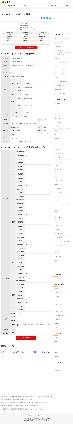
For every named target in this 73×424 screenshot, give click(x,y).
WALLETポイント (59, 233)
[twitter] (44, 18)
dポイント (57, 264)
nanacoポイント (58, 229)
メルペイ (57, 307)
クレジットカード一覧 (10, 5)
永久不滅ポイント (59, 252)
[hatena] (47, 18)
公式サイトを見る (26, 337)
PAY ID (56, 327)
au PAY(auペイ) (58, 311)
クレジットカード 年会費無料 (61, 38)
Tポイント (57, 268)
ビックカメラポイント (60, 237)
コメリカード (58, 207)
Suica (56, 341)
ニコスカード (58, 188)
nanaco (56, 337)
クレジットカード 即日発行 (61, 73)
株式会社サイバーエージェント (25, 409)
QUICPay (57, 356)
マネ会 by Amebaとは (26, 418)
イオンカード (58, 138)
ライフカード (58, 165)
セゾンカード (58, 157)
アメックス (57, 114)
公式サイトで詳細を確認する (26, 47)
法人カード (57, 77)
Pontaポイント (58, 260)
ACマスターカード (59, 192)
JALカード (57, 126)
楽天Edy (57, 352)
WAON (56, 349)
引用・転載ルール (33, 419)
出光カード (57, 176)
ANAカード (57, 130)
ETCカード (57, 58)
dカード (56, 196)
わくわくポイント (59, 256)
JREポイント (58, 249)
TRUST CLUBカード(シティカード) (62, 204)
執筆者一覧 (44, 418)
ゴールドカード (58, 42)
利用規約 (28, 419)
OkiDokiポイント (58, 245)
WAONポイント (58, 221)
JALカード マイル (59, 278)
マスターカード (58, 122)
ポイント (40, 5)
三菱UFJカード (58, 211)
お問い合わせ (46, 420)
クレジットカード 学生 (60, 89)
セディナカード (58, 180)
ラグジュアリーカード (60, 153)
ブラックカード (58, 50)
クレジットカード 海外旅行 (61, 81)
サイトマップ (40, 420)
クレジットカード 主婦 (60, 93)
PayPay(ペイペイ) (59, 292)
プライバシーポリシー (42, 419)
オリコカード (58, 145)
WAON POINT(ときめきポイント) (62, 241)
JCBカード (57, 107)
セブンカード (58, 200)
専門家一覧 (39, 418)
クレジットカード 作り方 (60, 62)
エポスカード (58, 149)
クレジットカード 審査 (60, 69)
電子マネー (53, 5)
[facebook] (41, 18)
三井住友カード (58, 103)
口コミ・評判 (26, 5)
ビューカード (58, 161)
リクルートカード (59, 169)
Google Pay (57, 370)
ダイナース (57, 118)
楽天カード (57, 134)
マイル (66, 5)
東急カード (57, 184)
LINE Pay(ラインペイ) (59, 296)
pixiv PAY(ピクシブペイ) (60, 315)
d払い (56, 300)
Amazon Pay (57, 319)
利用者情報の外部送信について (30, 420)
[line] (50, 18)
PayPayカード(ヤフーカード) (61, 142)
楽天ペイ (57, 288)
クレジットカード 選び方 (60, 66)
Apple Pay (57, 366)
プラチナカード (58, 46)
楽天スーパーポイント (60, 225)
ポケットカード (58, 173)
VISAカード (57, 110)
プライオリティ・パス (60, 54)
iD (55, 345)
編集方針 (49, 418)
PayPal (56, 323)
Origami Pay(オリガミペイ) (61, 304)
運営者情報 (34, 418)
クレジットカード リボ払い (61, 85)
